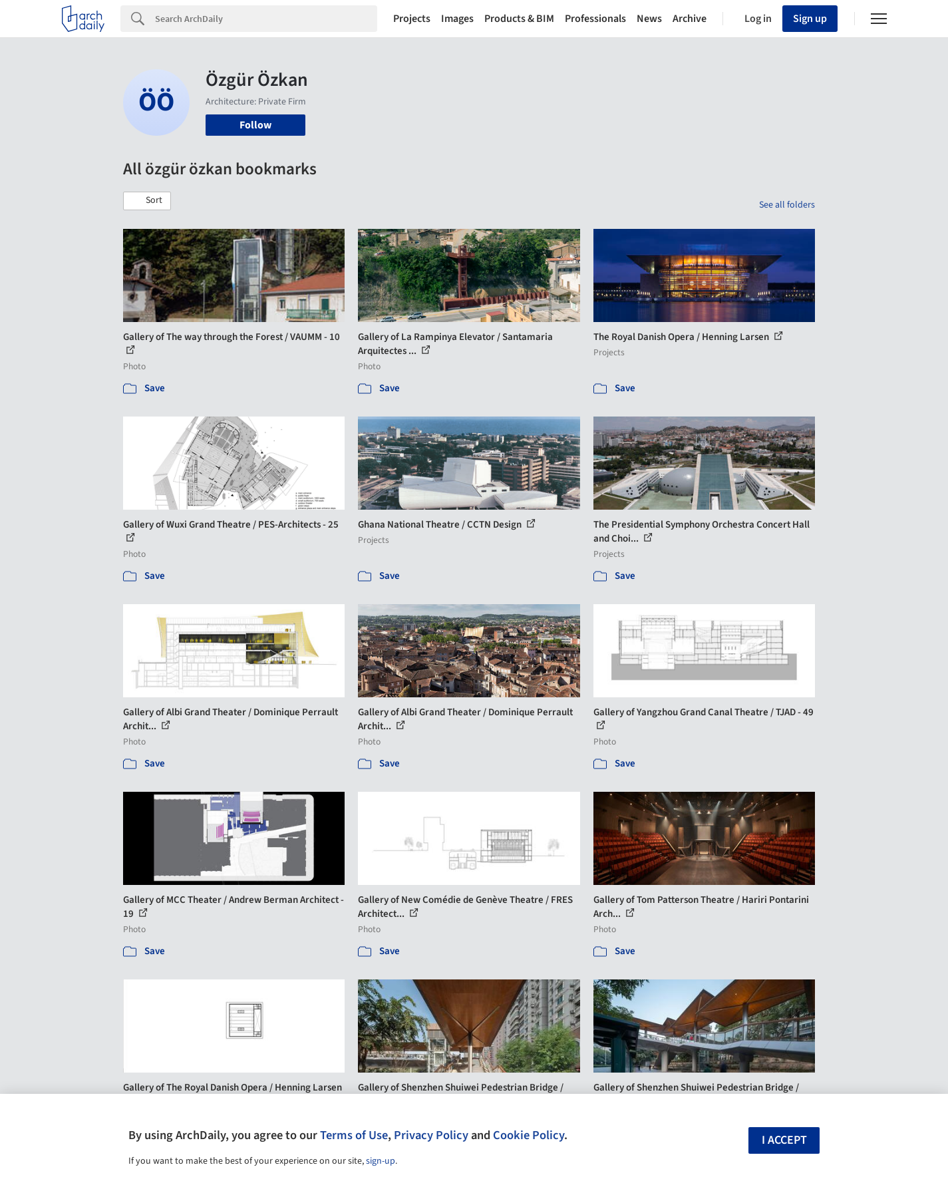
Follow (255, 125)
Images (457, 18)
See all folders (787, 205)
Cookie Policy (528, 1135)
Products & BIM (519, 18)
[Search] (266, 18)
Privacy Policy (431, 1135)
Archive (690, 18)
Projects (411, 18)
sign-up (380, 1161)
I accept (784, 1140)
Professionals (595, 18)
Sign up (810, 18)
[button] (147, 201)
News (649, 18)
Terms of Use (354, 1135)
